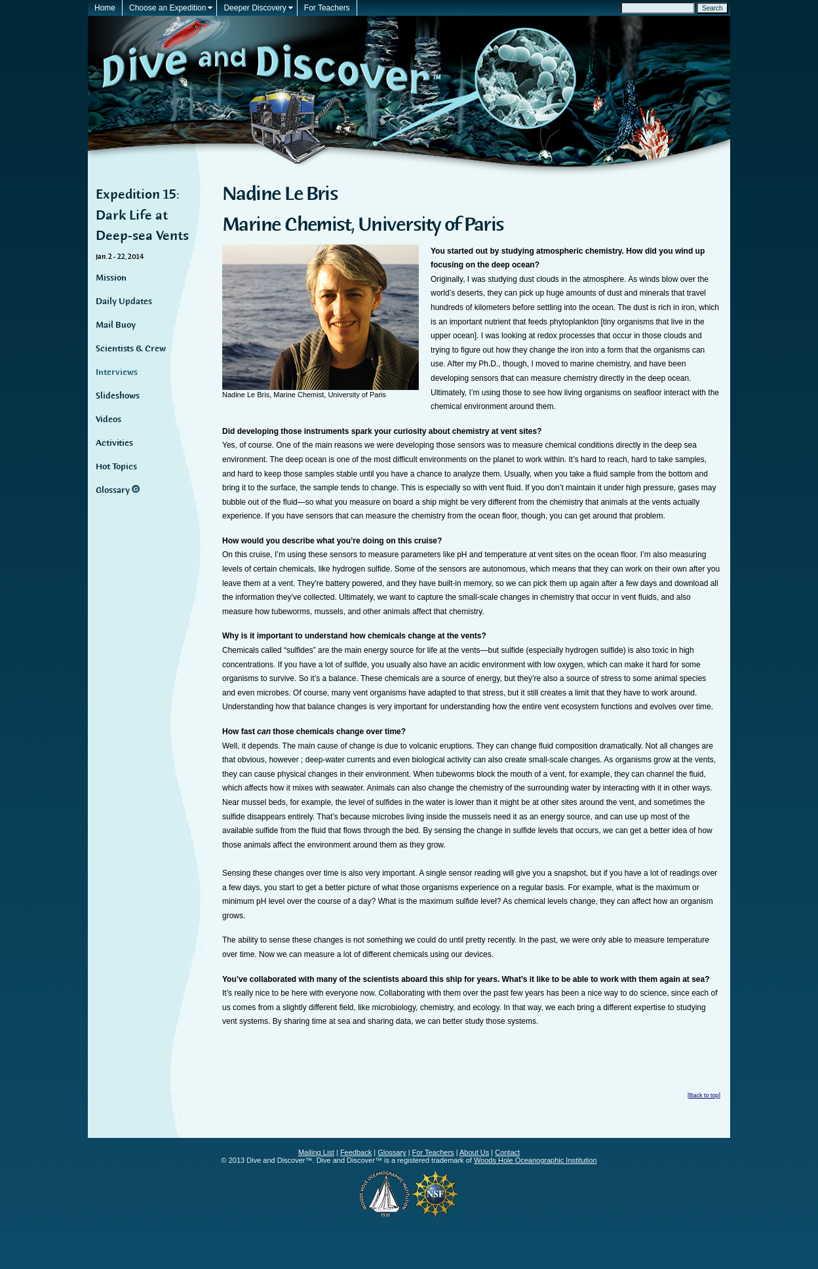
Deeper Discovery (255, 7)
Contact (507, 1152)
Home (104, 7)
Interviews (117, 372)
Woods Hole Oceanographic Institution (535, 1160)
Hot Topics (116, 466)
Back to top (703, 1095)
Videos (108, 419)
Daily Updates (124, 301)
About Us (474, 1152)
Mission (111, 278)
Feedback (356, 1152)
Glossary (114, 490)
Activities (114, 443)
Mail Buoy (116, 325)
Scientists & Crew (131, 348)
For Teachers (327, 7)
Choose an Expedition (167, 7)
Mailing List (316, 1152)
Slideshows (118, 396)
